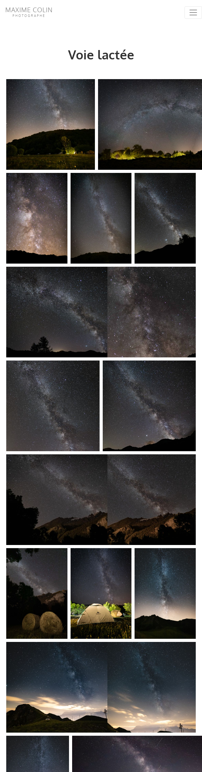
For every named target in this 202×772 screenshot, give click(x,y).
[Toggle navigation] (193, 12)
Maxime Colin (29, 12)
